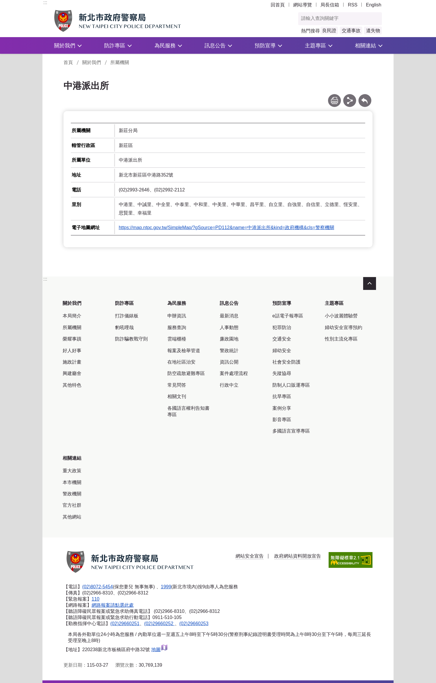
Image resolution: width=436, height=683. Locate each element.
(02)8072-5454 (97, 586)
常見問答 (176, 385)
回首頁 (278, 4)
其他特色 (72, 385)
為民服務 (165, 45)
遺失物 (373, 30)
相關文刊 (176, 396)
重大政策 (72, 470)
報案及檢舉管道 (183, 350)
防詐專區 (114, 45)
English (373, 4)
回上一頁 (364, 97)
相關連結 (365, 45)
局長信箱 (329, 4)
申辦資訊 (176, 315)
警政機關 (72, 493)
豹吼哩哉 (124, 327)
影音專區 (281, 419)
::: (45, 2)
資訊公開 (229, 361)
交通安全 (281, 338)
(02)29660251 (125, 623)
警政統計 (229, 350)
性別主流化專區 (341, 338)
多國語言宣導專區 (291, 430)
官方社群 (72, 505)
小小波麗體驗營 (341, 315)
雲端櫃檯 (176, 338)
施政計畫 (72, 361)
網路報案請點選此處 (113, 605)
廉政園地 (229, 338)
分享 (349, 97)
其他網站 (72, 516)
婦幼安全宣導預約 (343, 327)
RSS (353, 4)
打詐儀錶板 (126, 315)
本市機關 (72, 482)
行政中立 (229, 385)
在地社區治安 (181, 361)
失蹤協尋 (281, 373)
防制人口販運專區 (291, 385)
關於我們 (64, 45)
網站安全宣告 (250, 556)
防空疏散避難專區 (186, 373)
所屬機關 (119, 62)
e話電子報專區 (287, 315)
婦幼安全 (281, 350)
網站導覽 (302, 4)
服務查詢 (176, 327)
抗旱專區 (281, 396)
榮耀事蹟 (72, 338)
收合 (369, 283)
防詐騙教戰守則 (131, 338)
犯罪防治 (281, 327)
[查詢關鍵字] (334, 19)
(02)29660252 (159, 623)
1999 (166, 586)
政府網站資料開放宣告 (297, 556)
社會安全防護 (286, 361)
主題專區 (315, 45)
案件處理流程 (234, 373)
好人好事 (72, 350)
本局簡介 (72, 315)
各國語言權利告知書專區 (188, 411)
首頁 (68, 62)
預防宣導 (265, 45)
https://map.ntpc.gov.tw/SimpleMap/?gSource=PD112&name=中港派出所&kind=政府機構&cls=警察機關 (226, 227)
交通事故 (351, 30)
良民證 (329, 30)
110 (95, 598)
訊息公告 (215, 45)
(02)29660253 (194, 623)
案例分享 (281, 408)
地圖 (159, 649)
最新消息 (229, 315)
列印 (334, 97)
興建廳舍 (72, 373)
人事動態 (229, 327)
